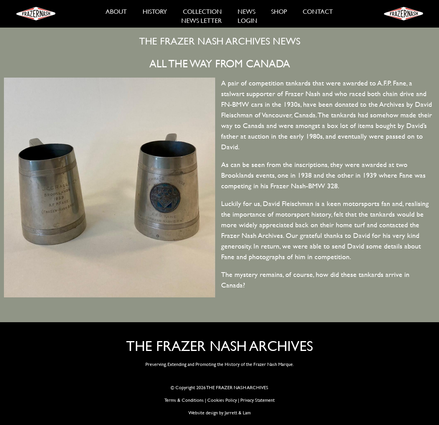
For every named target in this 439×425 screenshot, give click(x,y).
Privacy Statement (257, 399)
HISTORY (155, 11)
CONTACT (318, 11)
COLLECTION (202, 11)
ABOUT (116, 11)
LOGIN (247, 20)
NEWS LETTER (201, 20)
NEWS (246, 11)
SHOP (279, 11)
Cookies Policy (222, 399)
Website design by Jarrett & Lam (219, 412)
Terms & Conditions (184, 399)
